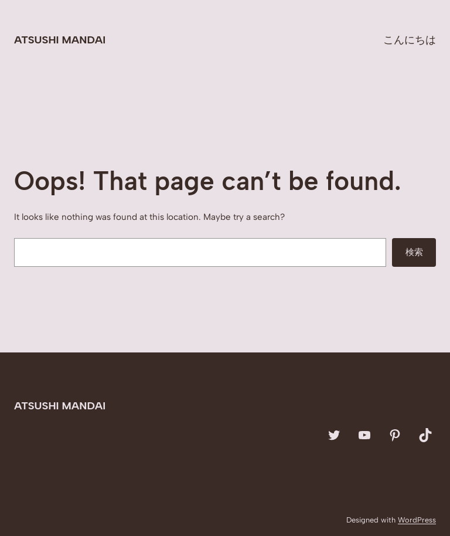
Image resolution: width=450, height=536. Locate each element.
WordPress (417, 519)
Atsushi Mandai (59, 39)
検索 (414, 251)
